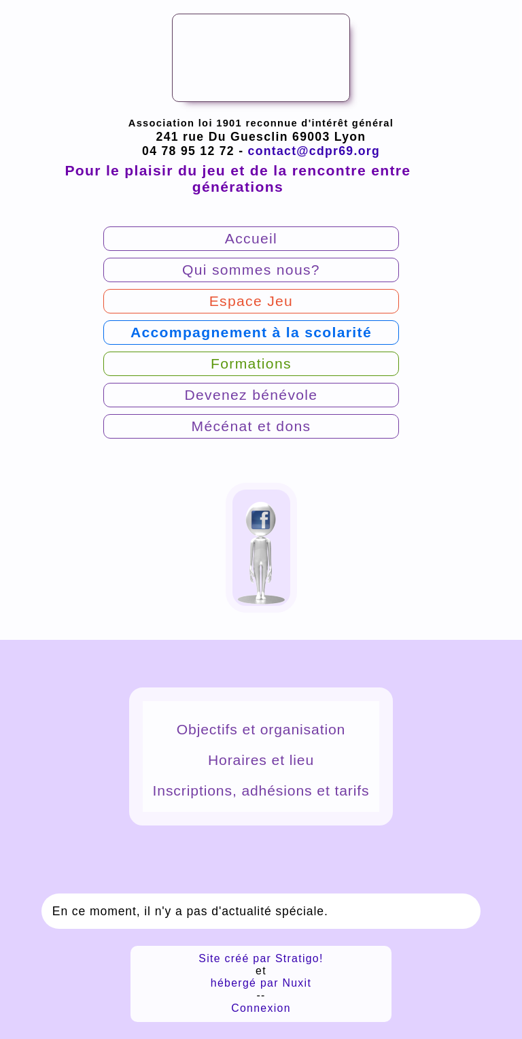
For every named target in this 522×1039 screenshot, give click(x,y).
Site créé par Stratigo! (260, 958)
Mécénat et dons (251, 426)
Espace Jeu (251, 301)
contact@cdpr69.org (314, 151)
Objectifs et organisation (261, 729)
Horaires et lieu (261, 760)
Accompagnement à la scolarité (251, 332)
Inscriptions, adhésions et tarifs (261, 790)
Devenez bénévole (250, 395)
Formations (251, 363)
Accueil (251, 238)
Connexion (261, 1008)
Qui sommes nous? (251, 269)
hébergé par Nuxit (261, 983)
